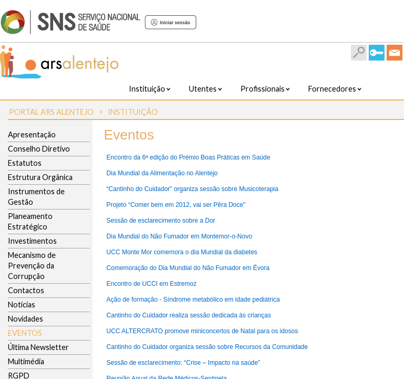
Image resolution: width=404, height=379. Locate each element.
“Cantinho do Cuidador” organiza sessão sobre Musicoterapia (192, 189)
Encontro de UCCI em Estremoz (151, 283)
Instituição (133, 111)
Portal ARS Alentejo (51, 111)
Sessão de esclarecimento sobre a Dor (160, 220)
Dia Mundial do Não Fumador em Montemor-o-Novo (179, 236)
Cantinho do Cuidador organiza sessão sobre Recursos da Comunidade (207, 347)
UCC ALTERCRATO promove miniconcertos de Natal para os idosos (202, 331)
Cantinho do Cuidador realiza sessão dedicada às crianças (188, 315)
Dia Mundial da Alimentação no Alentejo (161, 173)
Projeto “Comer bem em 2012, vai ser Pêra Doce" (175, 204)
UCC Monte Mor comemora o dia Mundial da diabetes (181, 252)
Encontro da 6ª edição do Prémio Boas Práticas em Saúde (188, 157)
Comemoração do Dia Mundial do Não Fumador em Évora (187, 268)
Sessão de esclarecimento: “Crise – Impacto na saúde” (183, 362)
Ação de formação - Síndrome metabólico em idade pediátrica (193, 299)
